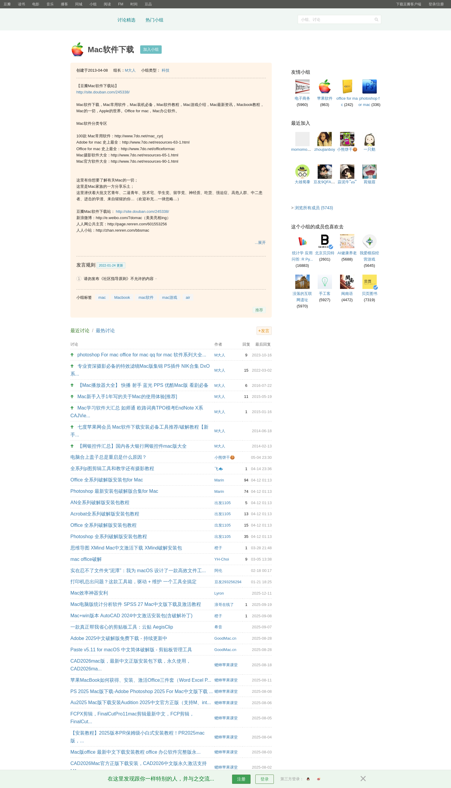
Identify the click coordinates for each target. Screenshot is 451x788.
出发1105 (222, 503)
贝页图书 (369, 293)
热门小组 (154, 19)
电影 (35, 4)
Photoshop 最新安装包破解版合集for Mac (114, 491)
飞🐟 (218, 469)
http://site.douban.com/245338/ (103, 92)
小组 (93, 4)
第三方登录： (292, 779)
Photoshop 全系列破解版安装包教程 (108, 536)
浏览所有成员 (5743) (314, 207)
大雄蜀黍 (302, 182)
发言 (265, 330)
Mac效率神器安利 (89, 592)
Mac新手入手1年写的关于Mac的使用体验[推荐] (127, 396)
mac (102, 297)
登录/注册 (436, 4)
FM (120, 4)
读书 (21, 4)
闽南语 (347, 293)
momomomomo (304, 149)
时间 (134, 4)
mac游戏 (169, 297)
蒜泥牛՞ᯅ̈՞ (347, 182)
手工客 (324, 293)
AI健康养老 (346, 253)
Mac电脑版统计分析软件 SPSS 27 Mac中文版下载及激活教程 (135, 604)
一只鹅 (369, 149)
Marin (219, 480)
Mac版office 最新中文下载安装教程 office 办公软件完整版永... (135, 752)
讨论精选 (126, 19)
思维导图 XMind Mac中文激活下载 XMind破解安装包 (126, 547)
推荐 (259, 310)
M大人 (130, 70)
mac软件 (146, 297)
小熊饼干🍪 (224, 457)
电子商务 (302, 98)
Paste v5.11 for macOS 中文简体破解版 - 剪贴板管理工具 (131, 649)
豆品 (148, 4)
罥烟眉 (369, 182)
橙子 (218, 548)
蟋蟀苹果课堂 (226, 665)
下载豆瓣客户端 (408, 4)
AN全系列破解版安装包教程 (99, 502)
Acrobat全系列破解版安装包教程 (104, 513)
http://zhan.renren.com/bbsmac (122, 230)
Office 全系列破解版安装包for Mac (106, 479)
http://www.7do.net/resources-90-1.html (144, 161)
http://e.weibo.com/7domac (119, 218)
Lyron (219, 593)
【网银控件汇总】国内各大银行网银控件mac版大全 (132, 446)
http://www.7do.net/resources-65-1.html (144, 155)
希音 (218, 627)
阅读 (107, 4)
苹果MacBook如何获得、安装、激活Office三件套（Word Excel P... (140, 680)
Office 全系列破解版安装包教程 (103, 525)
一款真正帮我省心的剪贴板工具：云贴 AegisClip (121, 627)
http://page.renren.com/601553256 (137, 224)
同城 (78, 4)
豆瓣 (7, 4)
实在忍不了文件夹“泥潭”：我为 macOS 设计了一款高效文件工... (138, 570)
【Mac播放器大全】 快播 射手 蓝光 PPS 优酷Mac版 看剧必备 (143, 385)
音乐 (50, 4)
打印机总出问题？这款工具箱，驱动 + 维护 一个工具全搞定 (133, 581)
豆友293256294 (228, 582)
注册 (241, 779)
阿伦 (218, 570)
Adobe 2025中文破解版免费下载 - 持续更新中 (118, 638)
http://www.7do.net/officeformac (148, 149)
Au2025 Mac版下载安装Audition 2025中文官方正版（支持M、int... (140, 702)
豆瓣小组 (92, 20)
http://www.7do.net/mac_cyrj (139, 136)
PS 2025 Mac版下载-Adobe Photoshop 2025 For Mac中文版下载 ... (141, 691)
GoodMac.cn (225, 638)
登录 (264, 779)
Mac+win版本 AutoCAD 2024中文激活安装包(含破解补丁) (131, 615)
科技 (165, 70)
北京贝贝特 (324, 253)
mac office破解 (86, 559)
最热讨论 (105, 330)
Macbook (122, 297)
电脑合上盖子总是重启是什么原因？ (108, 457)
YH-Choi (221, 559)
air (188, 297)
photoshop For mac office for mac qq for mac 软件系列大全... (142, 354)
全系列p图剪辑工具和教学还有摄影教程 (112, 468)
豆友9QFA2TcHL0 (328, 182)
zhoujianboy (324, 149)
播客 (64, 4)
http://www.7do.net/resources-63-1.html (155, 142)
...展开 (260, 242)
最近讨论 (79, 330)
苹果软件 (325, 98)
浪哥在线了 (224, 604)
